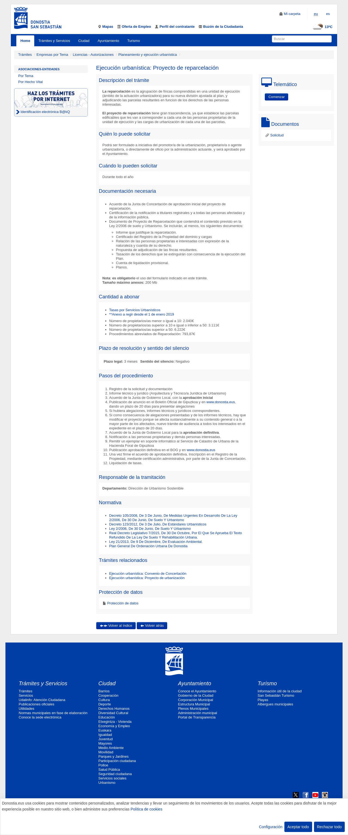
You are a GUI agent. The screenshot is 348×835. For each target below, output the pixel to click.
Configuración (270, 827)
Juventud (105, 739)
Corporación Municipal (195, 700)
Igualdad (105, 735)
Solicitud (274, 135)
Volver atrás (152, 625)
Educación (106, 717)
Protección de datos (122, 603)
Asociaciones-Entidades (39, 69)
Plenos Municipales (193, 708)
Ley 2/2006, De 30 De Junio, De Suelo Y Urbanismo (150, 529)
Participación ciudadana (117, 761)
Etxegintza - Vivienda (115, 722)
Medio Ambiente (111, 748)
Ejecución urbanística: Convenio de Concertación (148, 573)
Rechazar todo (329, 827)
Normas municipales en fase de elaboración (53, 713)
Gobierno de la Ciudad (195, 695)
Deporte (104, 704)
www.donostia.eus (220, 402)
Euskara (104, 730)
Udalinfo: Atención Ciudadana (42, 700)
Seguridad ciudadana (115, 774)
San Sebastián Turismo (276, 695)
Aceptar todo (298, 827)
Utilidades (26, 708)
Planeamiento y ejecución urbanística (147, 55)
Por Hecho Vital (30, 82)
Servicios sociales (112, 778)
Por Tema (25, 76)
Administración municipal (197, 713)
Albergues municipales (275, 704)
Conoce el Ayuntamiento (197, 691)
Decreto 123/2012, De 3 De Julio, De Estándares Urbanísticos (158, 524)
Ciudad (83, 41)
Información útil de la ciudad (280, 691)
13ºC (322, 27)
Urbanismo (107, 783)
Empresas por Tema (52, 55)
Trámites (25, 55)
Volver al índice (116, 625)
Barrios (104, 691)
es (328, 14)
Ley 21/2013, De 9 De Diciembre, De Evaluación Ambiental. (156, 542)
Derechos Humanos (114, 708)
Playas (263, 700)
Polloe (103, 765)
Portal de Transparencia (197, 717)
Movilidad (105, 752)
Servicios (26, 695)
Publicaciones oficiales (36, 704)
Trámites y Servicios (54, 41)
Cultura (104, 700)
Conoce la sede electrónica (40, 717)
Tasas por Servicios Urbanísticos (135, 310)
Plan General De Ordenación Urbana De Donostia (148, 546)
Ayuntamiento (108, 41)
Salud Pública (109, 769)
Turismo (133, 41)
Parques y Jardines (113, 756)
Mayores (105, 743)
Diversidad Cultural (113, 713)
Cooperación (108, 695)
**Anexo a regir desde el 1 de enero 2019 (141, 314)
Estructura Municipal (194, 704)
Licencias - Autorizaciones (93, 55)
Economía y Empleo (114, 726)
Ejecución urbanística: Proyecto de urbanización (147, 578)
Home (25, 41)
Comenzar (276, 97)
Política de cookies (146, 809)
